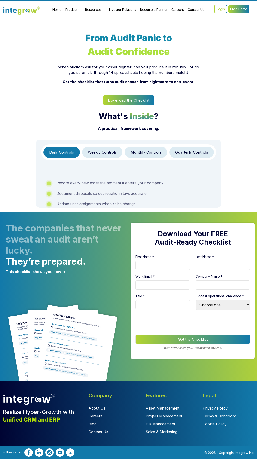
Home (56, 10)
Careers (177, 10)
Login (221, 9)
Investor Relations (122, 10)
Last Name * (205, 257)
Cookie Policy (214, 424)
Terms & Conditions (220, 416)
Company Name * (209, 276)
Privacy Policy (215, 408)
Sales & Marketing (161, 431)
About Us (97, 408)
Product (71, 10)
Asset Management (162, 408)
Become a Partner (154, 10)
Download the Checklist (128, 100)
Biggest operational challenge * (220, 296)
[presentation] (170, 322)
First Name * (144, 257)
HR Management (160, 424)
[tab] (61, 152)
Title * (140, 296)
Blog (92, 424)
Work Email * (145, 276)
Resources (93, 10)
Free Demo (238, 9)
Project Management (164, 416)
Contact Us (196, 10)
